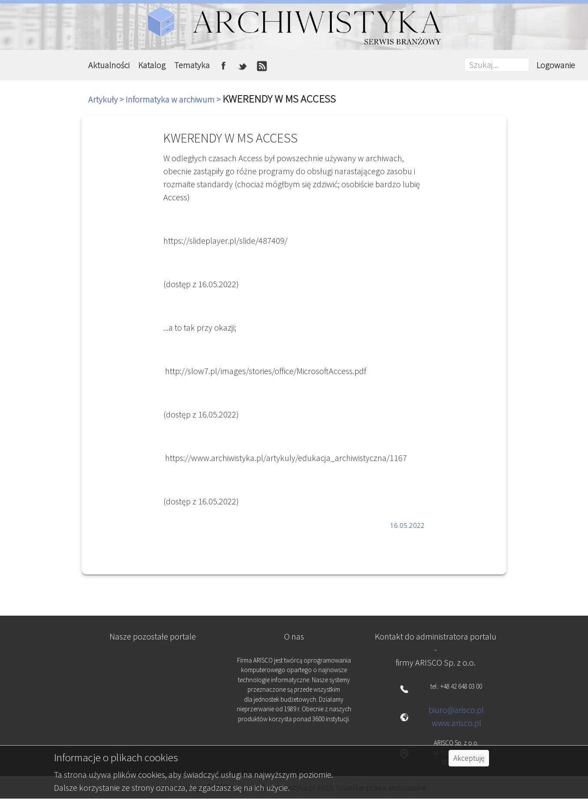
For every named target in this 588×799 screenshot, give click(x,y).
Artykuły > (107, 99)
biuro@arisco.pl (456, 709)
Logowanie (555, 65)
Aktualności (108, 65)
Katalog (151, 65)
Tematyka (192, 65)
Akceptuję (468, 758)
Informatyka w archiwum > (174, 99)
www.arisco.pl (456, 722)
